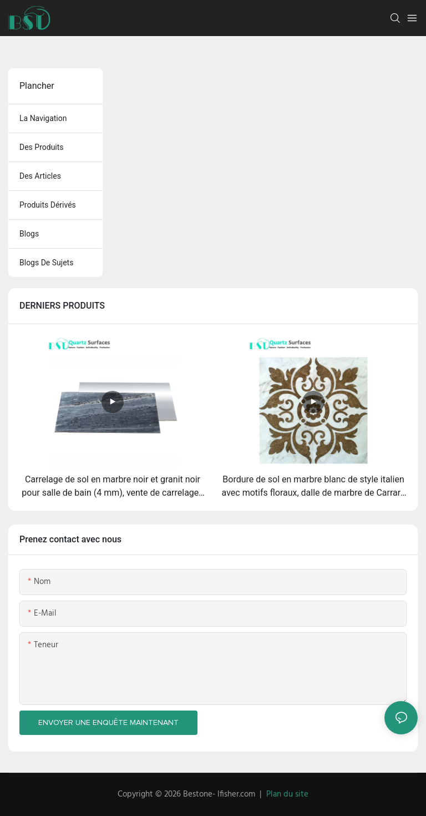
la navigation (43, 118)
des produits (41, 147)
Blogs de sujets (46, 262)
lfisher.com (237, 794)
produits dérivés (47, 204)
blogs (29, 233)
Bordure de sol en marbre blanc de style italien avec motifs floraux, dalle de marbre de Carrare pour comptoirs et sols (313, 487)
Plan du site (287, 794)
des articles (40, 176)
